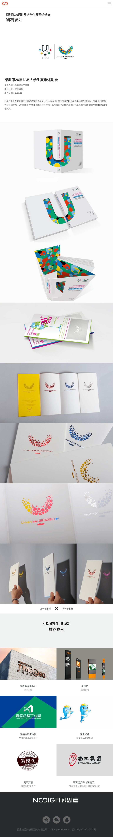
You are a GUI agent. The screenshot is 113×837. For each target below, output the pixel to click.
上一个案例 (45, 608)
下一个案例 (67, 608)
